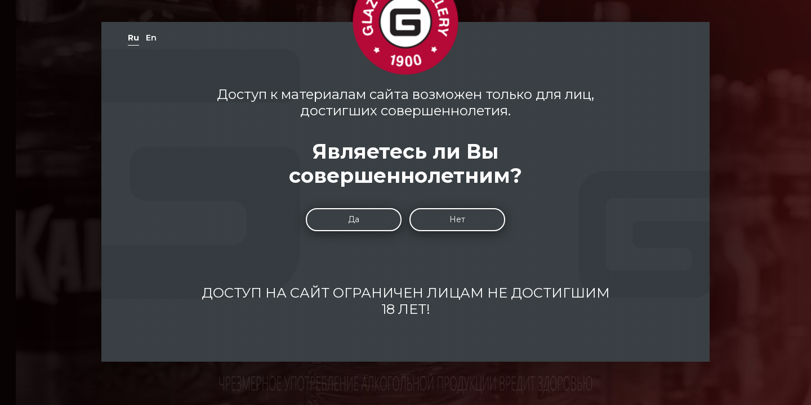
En (151, 38)
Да (353, 219)
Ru (133, 38)
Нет (457, 219)
